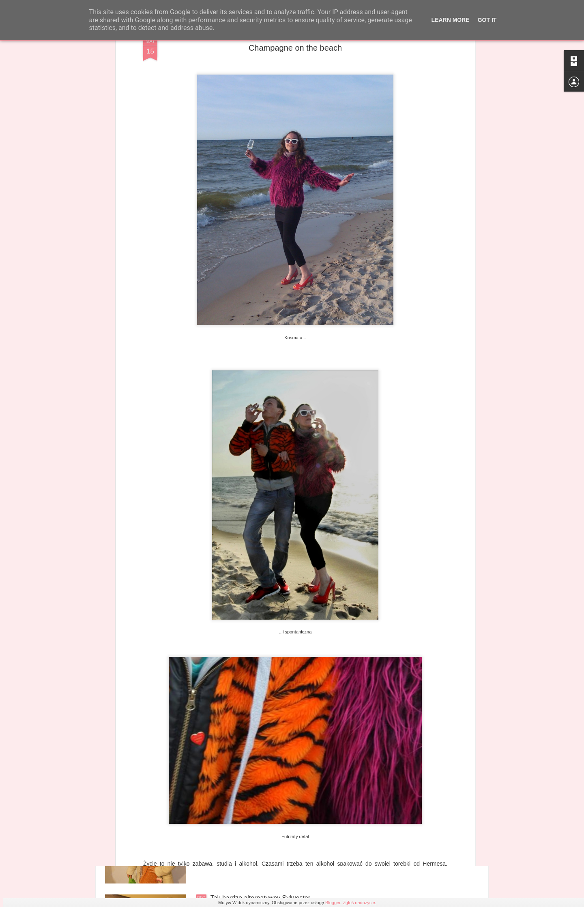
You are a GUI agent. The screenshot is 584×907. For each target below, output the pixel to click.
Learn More (451, 20)
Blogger (332, 902)
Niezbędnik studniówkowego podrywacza (269, 805)
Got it (487, 20)
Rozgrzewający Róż (239, 713)
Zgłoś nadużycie (359, 902)
